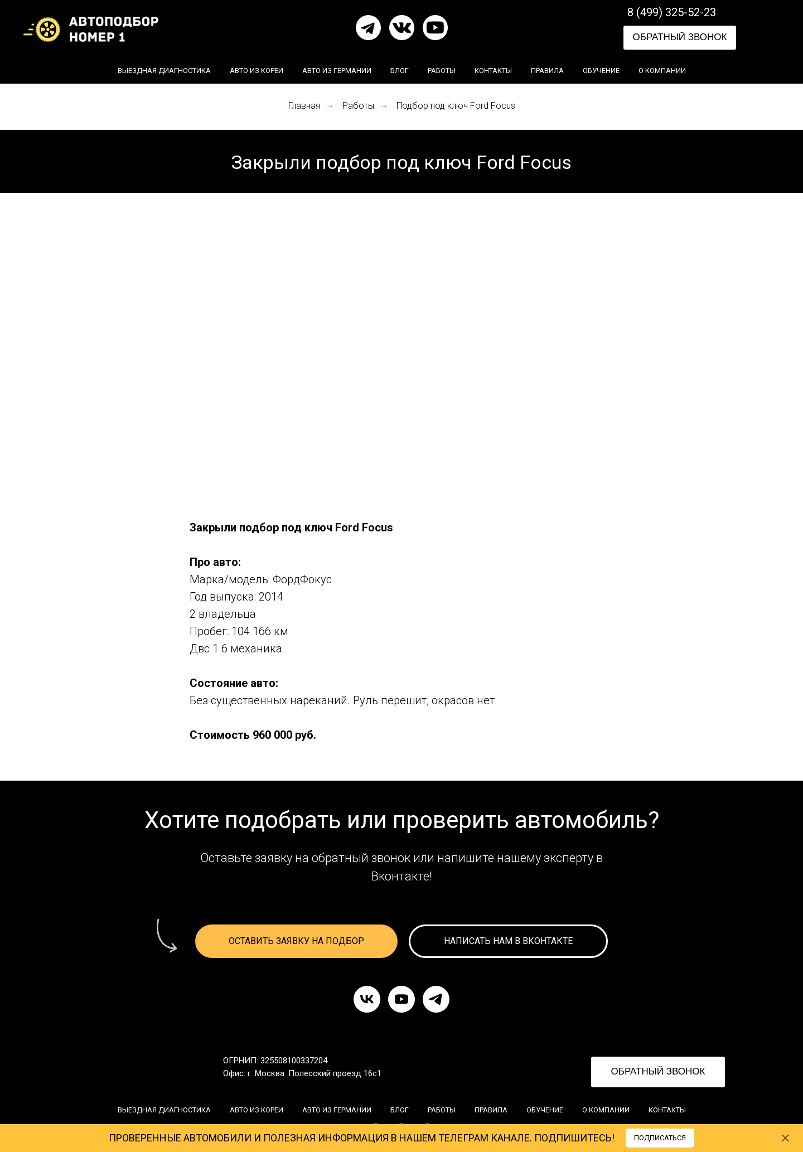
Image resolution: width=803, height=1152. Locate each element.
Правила (547, 70)
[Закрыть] (785, 1138)
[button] (296, 941)
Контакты (493, 70)
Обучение (601, 70)
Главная (304, 105)
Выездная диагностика (164, 70)
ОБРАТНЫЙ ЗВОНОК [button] (680, 37)
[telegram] (436, 999)
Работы (442, 70)
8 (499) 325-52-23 (671, 12)
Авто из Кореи (256, 70)
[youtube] (401, 999)
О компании (662, 70)
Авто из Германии (336, 70)
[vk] (367, 999)
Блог (399, 70)
